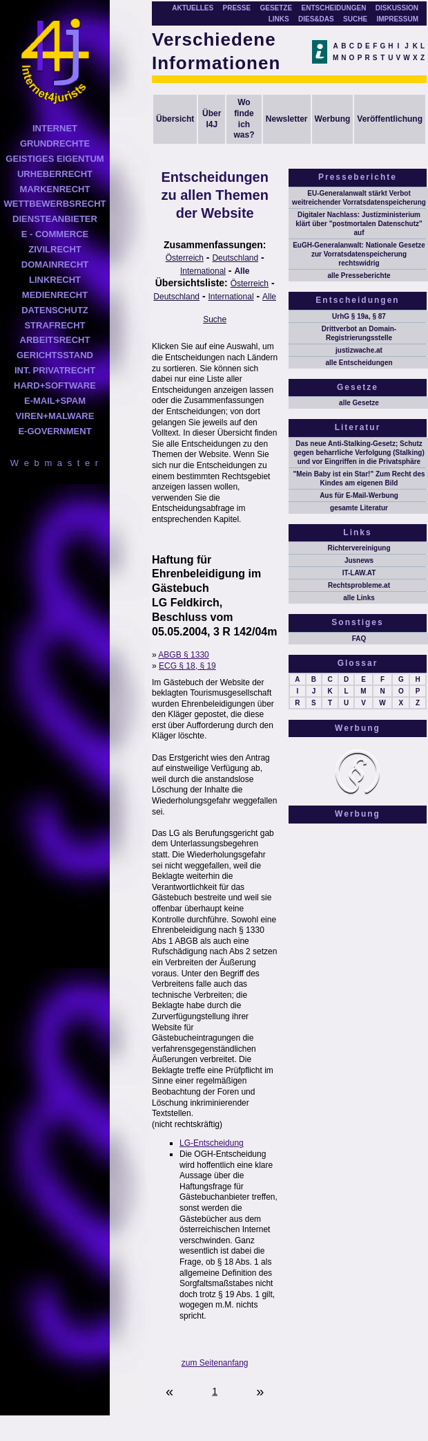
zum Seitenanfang (215, 1363)
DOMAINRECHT (55, 264)
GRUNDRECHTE (55, 143)
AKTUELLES (192, 8)
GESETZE (276, 8)
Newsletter (287, 119)
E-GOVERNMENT (54, 431)
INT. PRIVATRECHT (54, 370)
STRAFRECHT (54, 325)
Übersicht (175, 119)
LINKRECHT (55, 280)
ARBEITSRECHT (55, 340)
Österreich (185, 258)
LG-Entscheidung (211, 1143)
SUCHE (355, 19)
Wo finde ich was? (243, 118)
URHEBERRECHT (55, 174)
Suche (214, 319)
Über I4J (211, 119)
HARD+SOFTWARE (55, 385)
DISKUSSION (397, 8)
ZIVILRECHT (54, 249)
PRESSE (237, 8)
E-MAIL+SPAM (55, 401)
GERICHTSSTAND (55, 355)
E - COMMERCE (55, 234)
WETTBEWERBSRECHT (54, 203)
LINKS (279, 19)
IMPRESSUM (397, 19)
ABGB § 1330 (183, 655)
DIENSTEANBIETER (54, 219)
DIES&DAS (316, 19)
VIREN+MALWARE (55, 416)
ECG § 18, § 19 (187, 666)
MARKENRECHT (55, 189)
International (203, 271)
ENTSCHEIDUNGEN (334, 8)
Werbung (333, 119)
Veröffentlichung (389, 119)
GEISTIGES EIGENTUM (55, 159)
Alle (241, 271)
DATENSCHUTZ (54, 310)
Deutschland (235, 258)
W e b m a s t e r (54, 463)
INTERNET (54, 128)
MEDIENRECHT (55, 295)
